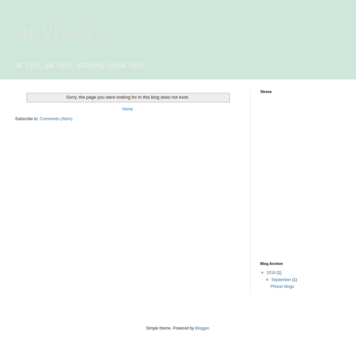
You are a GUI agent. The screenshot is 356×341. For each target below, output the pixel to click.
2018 (272, 272)
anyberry (60, 31)
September (281, 279)
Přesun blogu (282, 286)
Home (127, 109)
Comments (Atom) (56, 118)
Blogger (202, 328)
